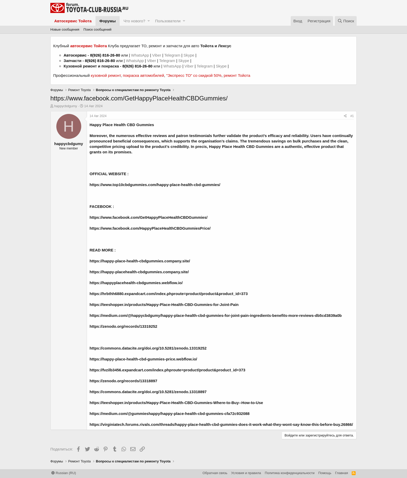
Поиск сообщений (98, 29)
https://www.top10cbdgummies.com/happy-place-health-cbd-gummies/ (155, 184)
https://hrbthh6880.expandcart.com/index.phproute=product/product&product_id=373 (169, 293)
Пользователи (167, 21)
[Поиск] (346, 21)
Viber (156, 55)
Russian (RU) (63, 473)
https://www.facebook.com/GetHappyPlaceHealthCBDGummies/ (149, 217)
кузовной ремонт (106, 75)
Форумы (107, 21)
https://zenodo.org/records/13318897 (123, 381)
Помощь (324, 473)
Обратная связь (214, 473)
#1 (352, 116)
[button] (148, 21)
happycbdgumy (65, 106)
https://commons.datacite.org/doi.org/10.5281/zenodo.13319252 (148, 348)
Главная (341, 473)
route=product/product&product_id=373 (208, 370)
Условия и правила (246, 473)
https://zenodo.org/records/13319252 (123, 326)
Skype (189, 55)
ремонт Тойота (237, 75)
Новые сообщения (64, 29)
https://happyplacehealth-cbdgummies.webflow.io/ (136, 283)
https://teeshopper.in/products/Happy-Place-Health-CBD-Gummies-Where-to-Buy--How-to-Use (176, 402)
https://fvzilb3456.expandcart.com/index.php (131, 370)
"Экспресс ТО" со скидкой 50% (193, 75)
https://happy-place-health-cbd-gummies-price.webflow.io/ (143, 359)
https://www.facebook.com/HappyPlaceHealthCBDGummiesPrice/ (150, 228)
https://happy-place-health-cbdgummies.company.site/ (140, 261)
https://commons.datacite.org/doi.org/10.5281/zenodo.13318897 (148, 392)
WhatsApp (140, 55)
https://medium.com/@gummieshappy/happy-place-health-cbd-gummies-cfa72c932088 (169, 413)
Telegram (172, 55)
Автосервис (75, 55)
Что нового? (134, 21)
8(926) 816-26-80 (105, 55)
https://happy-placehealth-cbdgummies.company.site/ (139, 272)
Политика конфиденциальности (290, 473)
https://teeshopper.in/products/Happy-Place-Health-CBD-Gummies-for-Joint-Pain (164, 304)
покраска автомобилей (143, 75)
